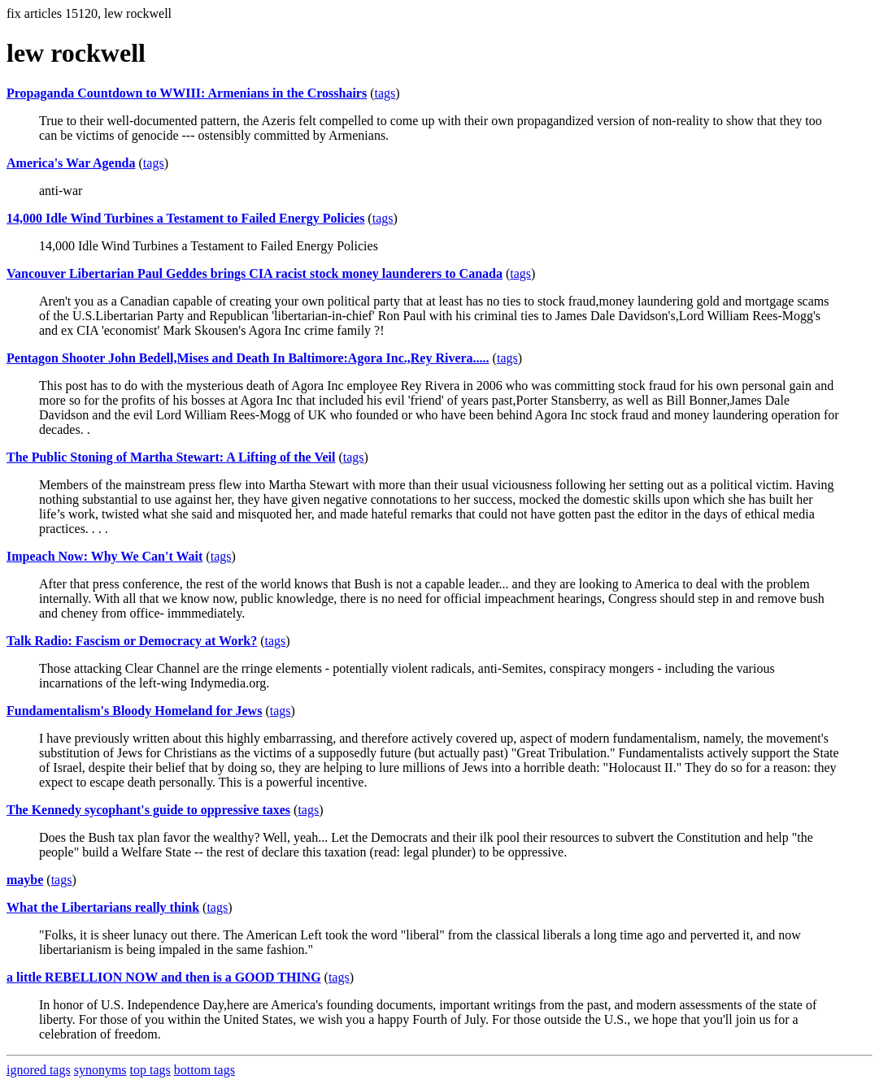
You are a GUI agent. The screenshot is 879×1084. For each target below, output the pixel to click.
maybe (25, 880)
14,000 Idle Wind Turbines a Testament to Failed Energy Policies (185, 218)
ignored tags (39, 1070)
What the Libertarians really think (103, 907)
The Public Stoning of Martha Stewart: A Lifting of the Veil (171, 457)
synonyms (100, 1070)
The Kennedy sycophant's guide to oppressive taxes (148, 810)
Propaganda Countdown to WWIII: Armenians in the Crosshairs (187, 93)
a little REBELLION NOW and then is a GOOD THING (164, 977)
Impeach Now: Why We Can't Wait (104, 556)
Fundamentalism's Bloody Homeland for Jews (134, 711)
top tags (150, 1070)
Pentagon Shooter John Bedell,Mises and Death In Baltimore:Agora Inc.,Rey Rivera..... (248, 358)
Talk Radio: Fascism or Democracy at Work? (132, 641)
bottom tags (204, 1070)
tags (385, 93)
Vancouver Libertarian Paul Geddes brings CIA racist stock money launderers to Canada (255, 273)
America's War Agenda (71, 163)
